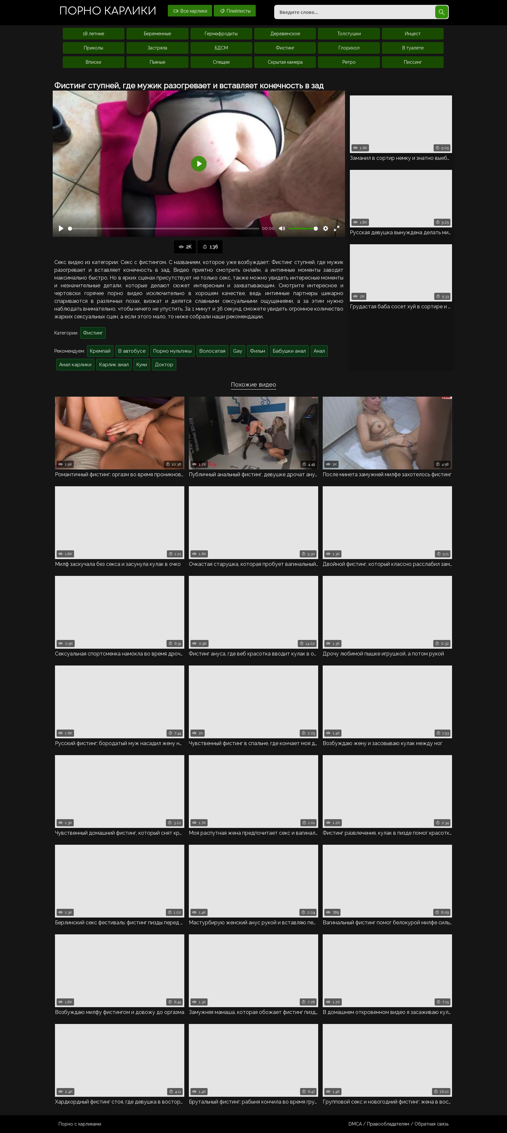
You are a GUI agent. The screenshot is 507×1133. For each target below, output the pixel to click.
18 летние (93, 33)
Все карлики (190, 10)
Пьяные (157, 62)
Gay (237, 351)
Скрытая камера (285, 62)
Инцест (413, 33)
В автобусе (132, 351)
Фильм (257, 351)
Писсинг (413, 62)
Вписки (93, 62)
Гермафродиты (221, 33)
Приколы (93, 47)
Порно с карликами (80, 1124)
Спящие (221, 62)
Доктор (164, 365)
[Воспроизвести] (61, 228)
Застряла (157, 47)
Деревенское (285, 33)
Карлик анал (114, 365)
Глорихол (349, 47)
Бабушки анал (289, 351)
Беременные (157, 33)
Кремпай (100, 351)
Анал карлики (75, 365)
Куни (141, 365)
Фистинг (285, 47)
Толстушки (349, 33)
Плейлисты (235, 10)
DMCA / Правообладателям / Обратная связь (398, 1124)
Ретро (349, 62)
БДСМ (221, 47)
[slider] (163, 229)
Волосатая (212, 351)
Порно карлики (107, 11)
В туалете (413, 47)
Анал (319, 351)
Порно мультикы (172, 351)
